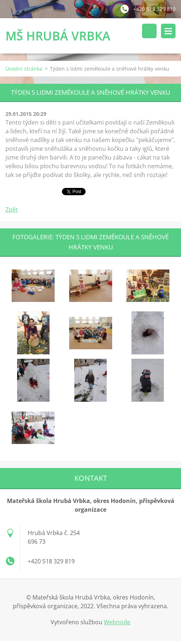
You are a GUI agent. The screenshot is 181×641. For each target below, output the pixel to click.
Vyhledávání (149, 31)
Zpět (11, 209)
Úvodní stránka (23, 68)
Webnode (117, 622)
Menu (168, 31)
